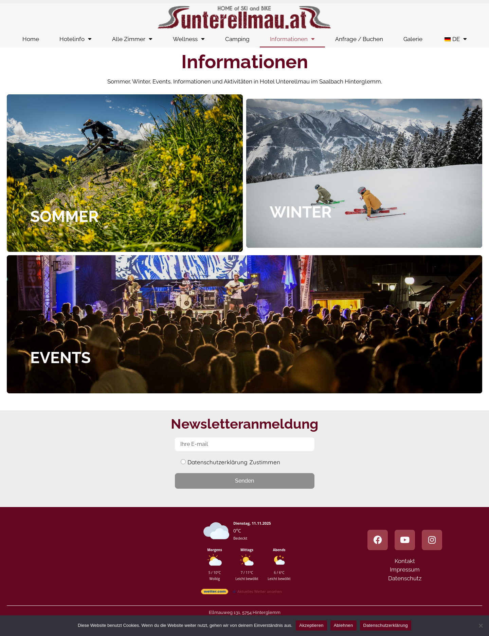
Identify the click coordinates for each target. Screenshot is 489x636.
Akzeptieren (311, 625)
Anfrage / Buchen (359, 39)
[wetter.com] (214, 592)
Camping (237, 39)
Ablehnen (343, 625)
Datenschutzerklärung (385, 625)
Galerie (412, 39)
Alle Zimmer (132, 39)
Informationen (292, 39)
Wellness (189, 39)
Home (30, 39)
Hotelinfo (75, 39)
